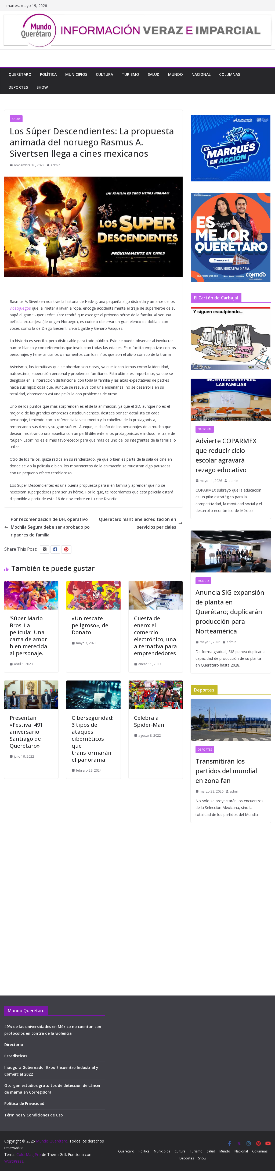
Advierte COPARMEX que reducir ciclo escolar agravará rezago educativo (226, 455)
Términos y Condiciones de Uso (33, 1115)
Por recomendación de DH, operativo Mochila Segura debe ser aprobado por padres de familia (47, 527)
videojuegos (20, 308)
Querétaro (20, 74)
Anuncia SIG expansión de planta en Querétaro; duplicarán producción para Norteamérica (230, 611)
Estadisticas (15, 1055)
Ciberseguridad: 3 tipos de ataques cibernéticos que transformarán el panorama (92, 738)
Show (42, 87)
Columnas (229, 74)
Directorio (13, 1044)
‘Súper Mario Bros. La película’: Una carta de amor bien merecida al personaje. (28, 636)
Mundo (175, 74)
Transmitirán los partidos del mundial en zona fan (226, 771)
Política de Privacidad (24, 1103)
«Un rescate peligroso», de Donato (90, 625)
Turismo (130, 74)
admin (55, 165)
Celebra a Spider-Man (149, 721)
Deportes (18, 87)
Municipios (76, 74)
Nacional (201, 74)
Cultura (104, 74)
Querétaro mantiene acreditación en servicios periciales (141, 523)
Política (48, 74)
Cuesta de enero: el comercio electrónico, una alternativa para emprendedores (155, 636)
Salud (154, 74)
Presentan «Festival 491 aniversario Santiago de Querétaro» (26, 731)
